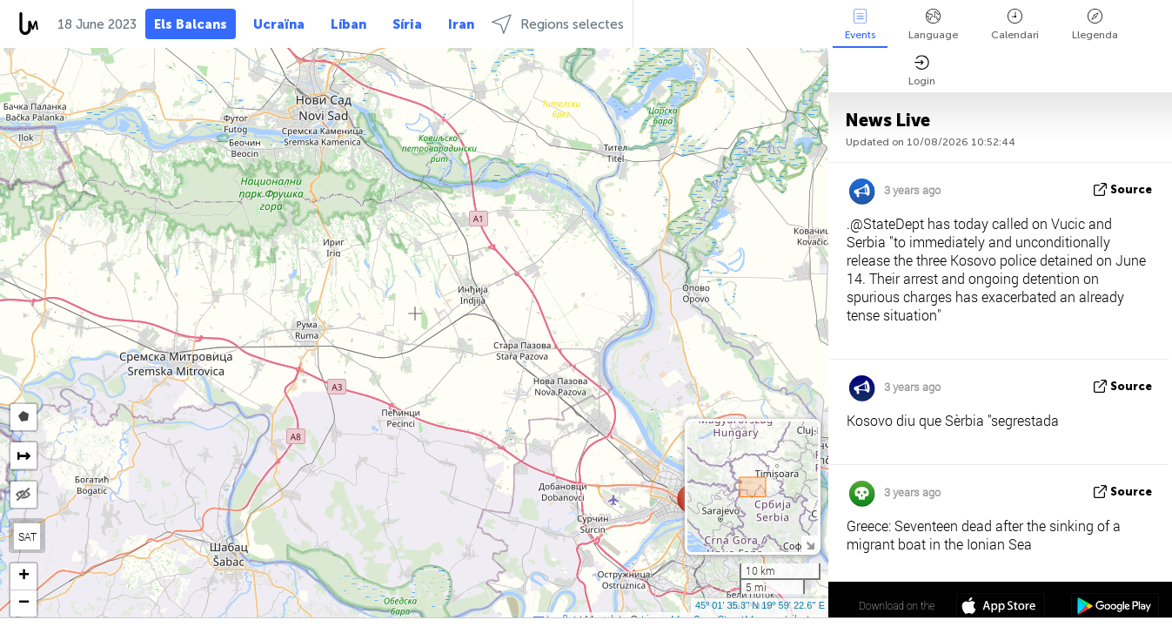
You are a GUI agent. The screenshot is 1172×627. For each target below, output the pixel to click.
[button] (23, 576)
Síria (407, 24)
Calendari (1015, 25)
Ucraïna (279, 24)
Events (860, 25)
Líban (348, 24)
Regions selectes (558, 24)
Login (921, 71)
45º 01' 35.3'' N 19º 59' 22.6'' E (760, 605)
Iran (461, 24)
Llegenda (1095, 25)
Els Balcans (190, 24)
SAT (27, 536)
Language (933, 25)
